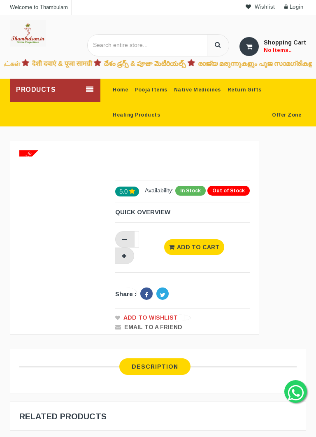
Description (155, 366)
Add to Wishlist (150, 317)
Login (294, 6)
